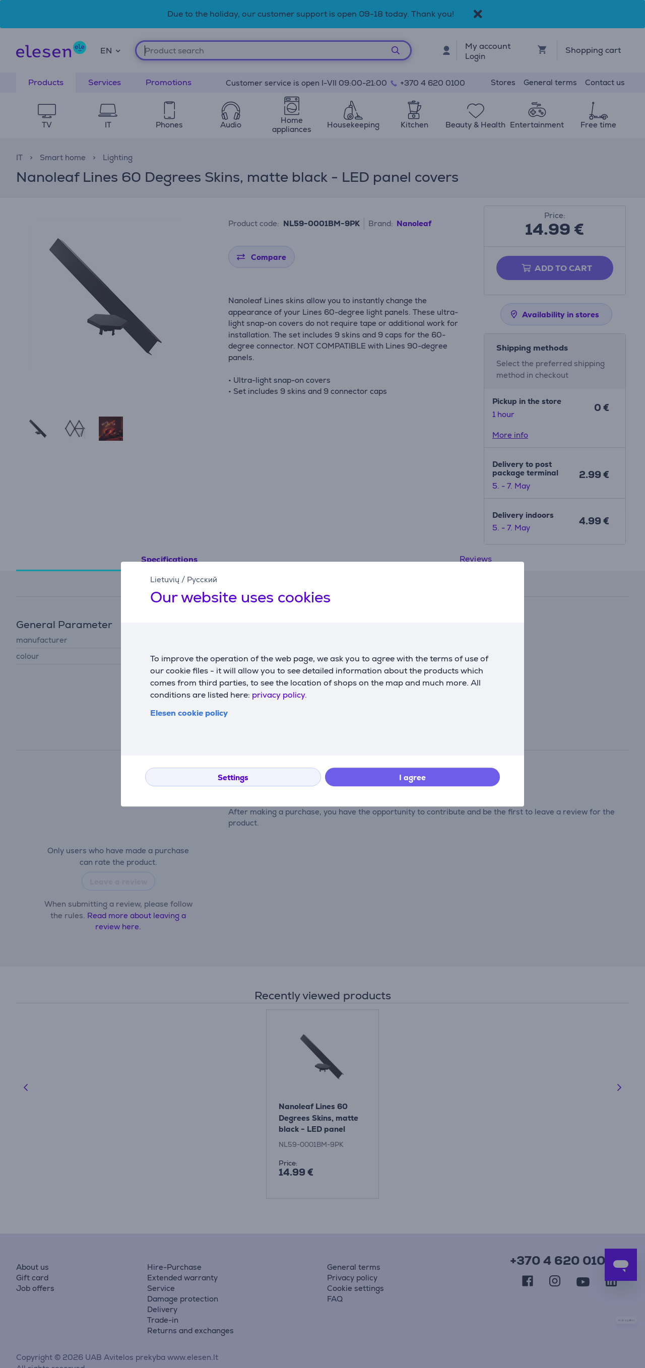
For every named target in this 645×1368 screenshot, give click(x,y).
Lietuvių (164, 579)
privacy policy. (279, 695)
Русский (202, 579)
